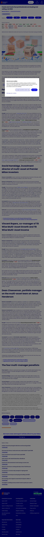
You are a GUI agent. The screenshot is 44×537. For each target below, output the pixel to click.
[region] (22, 87)
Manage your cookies (11, 93)
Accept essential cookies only (22, 89)
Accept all (34, 89)
